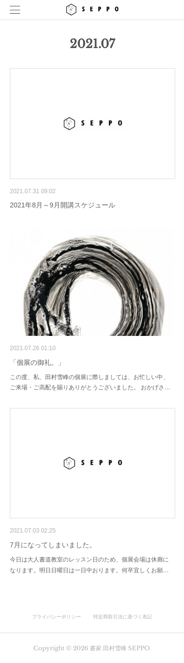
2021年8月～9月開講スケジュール (62, 205)
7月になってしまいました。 (53, 545)
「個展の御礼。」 (37, 362)
